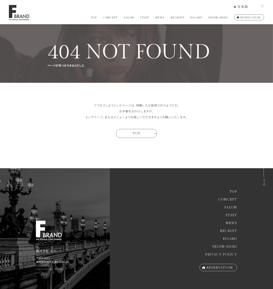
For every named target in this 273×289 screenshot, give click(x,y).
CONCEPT (110, 17)
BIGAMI (196, 17)
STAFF (144, 17)
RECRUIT (177, 17)
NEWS (159, 17)
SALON (129, 17)
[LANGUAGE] (249, 7)
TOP (94, 17)
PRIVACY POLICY (221, 254)
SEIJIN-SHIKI (218, 17)
